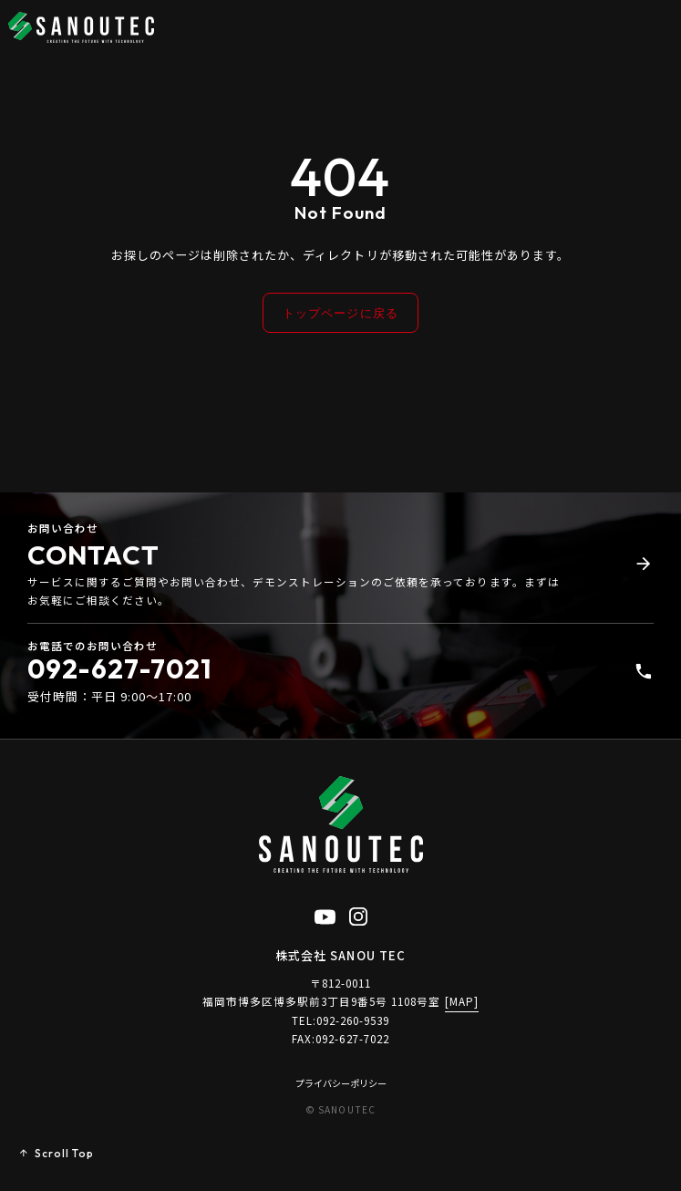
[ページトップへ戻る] (56, 1154)
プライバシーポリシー (341, 1084)
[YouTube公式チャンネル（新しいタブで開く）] (325, 914)
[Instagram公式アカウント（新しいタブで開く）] (358, 915)
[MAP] (462, 1002)
